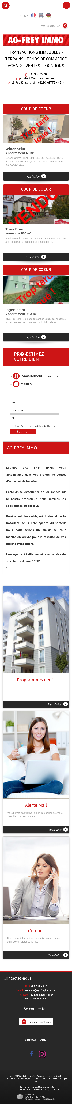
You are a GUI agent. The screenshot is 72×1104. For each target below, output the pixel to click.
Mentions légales (24, 1078)
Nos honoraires (39, 1078)
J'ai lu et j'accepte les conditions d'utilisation (34, 426)
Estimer (23, 431)
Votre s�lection (50, 25)
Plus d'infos (58, 704)
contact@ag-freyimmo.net (38, 78)
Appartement (26, 376)
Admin (55, 1078)
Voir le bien (36, 176)
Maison (22, 383)
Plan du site (10, 1078)
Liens (49, 1078)
